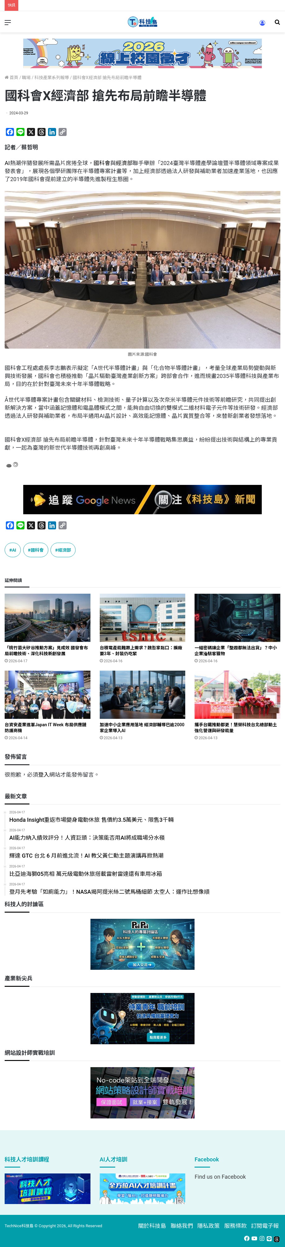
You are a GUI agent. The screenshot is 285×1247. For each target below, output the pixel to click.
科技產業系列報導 (51, 77)
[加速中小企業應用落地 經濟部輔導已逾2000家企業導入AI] (143, 695)
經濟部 (124, 163)
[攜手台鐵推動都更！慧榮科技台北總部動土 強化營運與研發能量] (237, 695)
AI (7, 163)
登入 (43, 774)
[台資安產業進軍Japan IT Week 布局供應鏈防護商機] (47, 695)
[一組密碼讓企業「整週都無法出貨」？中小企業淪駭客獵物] (237, 618)
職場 (26, 77)
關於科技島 (152, 1226)
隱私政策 (208, 1226)
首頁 (11, 77)
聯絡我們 (182, 1226)
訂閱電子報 (265, 1226)
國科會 (102, 163)
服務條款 (235, 1226)
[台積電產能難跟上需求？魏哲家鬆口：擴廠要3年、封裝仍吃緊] (143, 618)
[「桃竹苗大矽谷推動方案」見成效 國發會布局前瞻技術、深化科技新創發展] (47, 618)
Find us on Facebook (220, 1176)
